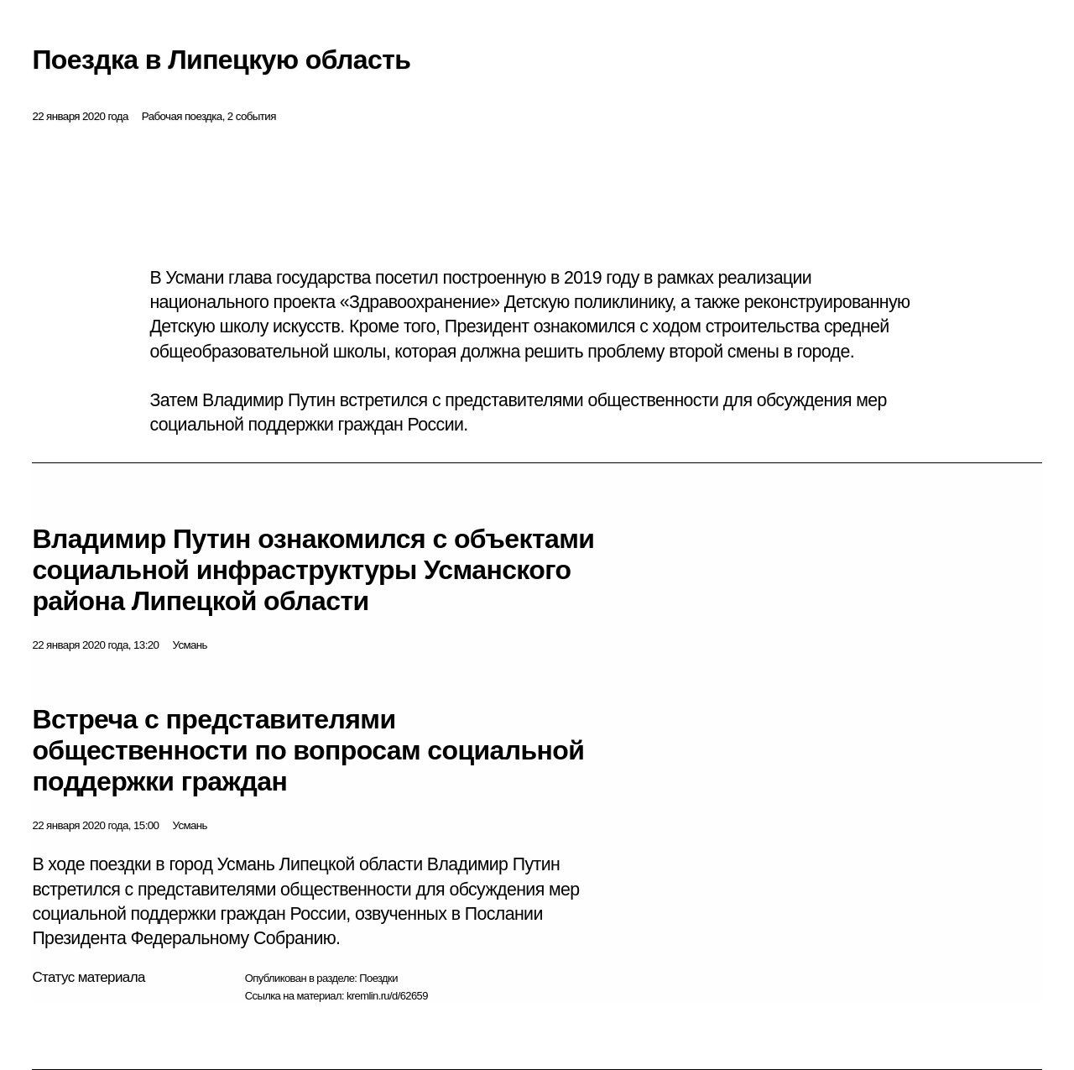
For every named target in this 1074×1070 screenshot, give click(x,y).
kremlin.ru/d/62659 (387, 995)
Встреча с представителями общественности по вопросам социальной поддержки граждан (308, 750)
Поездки (378, 978)
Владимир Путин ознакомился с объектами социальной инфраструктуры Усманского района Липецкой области (313, 570)
